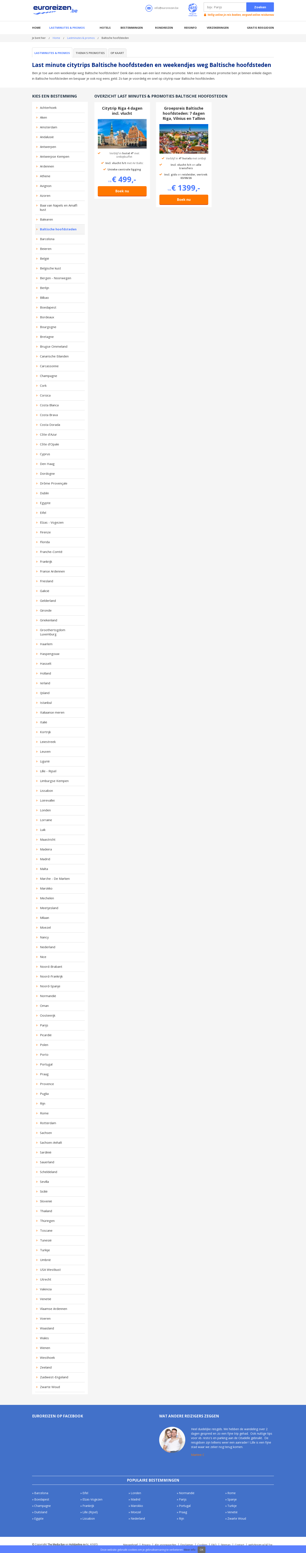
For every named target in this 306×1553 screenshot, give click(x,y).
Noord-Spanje (50, 986)
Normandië (48, 996)
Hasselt (45, 663)
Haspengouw (50, 654)
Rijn (42, 1103)
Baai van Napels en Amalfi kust (58, 207)
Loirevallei (47, 800)
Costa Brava (49, 415)
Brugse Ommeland (53, 346)
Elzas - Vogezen (52, 522)
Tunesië (46, 1240)
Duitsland (40, 1512)
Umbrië (45, 1260)
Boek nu (122, 191)
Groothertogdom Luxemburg (52, 632)
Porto (44, 1054)
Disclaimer (186, 1545)
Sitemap (226, 1545)
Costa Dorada (50, 424)
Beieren (45, 249)
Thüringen (47, 1221)
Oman (44, 1005)
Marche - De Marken (55, 878)
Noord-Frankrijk (51, 976)
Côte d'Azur (48, 434)
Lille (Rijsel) (90, 1512)
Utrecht (45, 1279)
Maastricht (47, 839)
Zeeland (46, 1367)
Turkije (45, 1250)
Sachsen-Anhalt (51, 1142)
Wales (44, 1338)
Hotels (105, 28)
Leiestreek (48, 742)
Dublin (44, 493)
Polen (44, 1045)
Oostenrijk (47, 1015)
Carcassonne (49, 366)
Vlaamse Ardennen (53, 1308)
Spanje (232, 1499)
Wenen (45, 1348)
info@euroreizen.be (166, 8)
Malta (44, 869)
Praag (44, 1074)
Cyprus (45, 454)
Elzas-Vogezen (92, 1499)
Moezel (45, 927)
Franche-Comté (51, 552)
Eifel (43, 512)
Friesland (46, 581)
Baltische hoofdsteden (58, 229)
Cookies (202, 1545)
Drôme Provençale (53, 483)
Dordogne (47, 473)
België (44, 258)
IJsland (45, 693)
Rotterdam (48, 1123)
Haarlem (46, 644)
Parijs (44, 1025)
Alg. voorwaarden (165, 1545)
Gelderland (48, 600)
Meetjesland (49, 908)
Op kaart (117, 53)
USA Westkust (50, 1269)
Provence (47, 1084)
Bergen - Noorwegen (55, 278)
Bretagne (47, 336)
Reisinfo (190, 28)
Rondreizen (164, 28)
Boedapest (48, 307)
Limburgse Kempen (54, 781)
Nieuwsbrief (130, 1545)
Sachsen (46, 1133)
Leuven (45, 751)
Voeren (45, 1318)
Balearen (46, 219)
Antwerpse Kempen (54, 156)
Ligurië (45, 761)
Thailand (46, 1211)
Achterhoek (48, 107)
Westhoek (47, 1357)
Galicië (44, 591)
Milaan (44, 917)
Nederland (47, 947)
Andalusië (47, 137)
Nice (43, 957)
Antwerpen (48, 147)
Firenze (45, 532)
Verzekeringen (218, 28)
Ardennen (47, 166)
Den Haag (47, 464)
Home (36, 28)
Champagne (48, 376)
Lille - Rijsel (48, 771)
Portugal (46, 1064)
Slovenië (46, 1201)
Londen (45, 810)
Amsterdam (48, 127)
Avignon (45, 186)
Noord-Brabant (51, 966)
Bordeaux (47, 317)
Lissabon (46, 790)
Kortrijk (45, 732)
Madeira (46, 849)
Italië (43, 722)
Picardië (46, 1035)
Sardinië (45, 1152)
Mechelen (47, 898)
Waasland (47, 1328)
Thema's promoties (90, 53)
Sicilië (44, 1191)
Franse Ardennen (52, 571)
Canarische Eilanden (54, 356)
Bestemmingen (131, 28)
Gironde (46, 610)
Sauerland (47, 1162)
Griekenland (48, 620)
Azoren (45, 195)
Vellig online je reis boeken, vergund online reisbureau (241, 15)
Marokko (46, 888)
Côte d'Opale (49, 444)
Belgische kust (50, 268)
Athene (45, 176)
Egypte (45, 503)
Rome (44, 1113)
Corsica (45, 395)
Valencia (46, 1289)
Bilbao (44, 297)
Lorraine (46, 820)
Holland (45, 673)
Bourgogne (48, 327)
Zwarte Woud (50, 1387)
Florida (45, 542)
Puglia (44, 1093)
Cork (43, 385)
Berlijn (44, 288)
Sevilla (44, 1181)
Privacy (146, 1545)
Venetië (45, 1299)
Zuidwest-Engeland (54, 1377)
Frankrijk (46, 561)
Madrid (45, 859)
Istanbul (46, 702)
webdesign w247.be (260, 1545)
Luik (42, 830)
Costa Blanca (49, 405)
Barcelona (47, 239)
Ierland (45, 683)
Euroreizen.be (56, 10)
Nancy (44, 937)
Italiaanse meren (52, 712)
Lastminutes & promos (67, 28)
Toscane (46, 1230)
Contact (239, 1545)
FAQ (214, 1545)
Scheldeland (48, 1172)
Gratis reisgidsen (260, 28)
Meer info (190, 1550)
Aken (43, 117)
